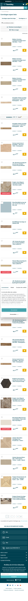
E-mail (6, 537)
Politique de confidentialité (8, 590)
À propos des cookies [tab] (21, 287)
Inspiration (3, 555)
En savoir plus (24, 521)
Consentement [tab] (5, 287)
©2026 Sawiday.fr (9, 588)
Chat (5, 543)
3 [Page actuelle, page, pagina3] (13, 516)
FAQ (5, 532)
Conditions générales (17, 588)
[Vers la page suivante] (21, 516)
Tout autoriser (14, 310)
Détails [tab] (12, 287)
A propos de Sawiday (5, 560)
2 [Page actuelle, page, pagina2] (10, 516)
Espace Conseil (4, 557)
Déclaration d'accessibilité (19, 590)
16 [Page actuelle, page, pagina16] (17, 516)
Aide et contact (4, 552)
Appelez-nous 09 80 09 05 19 (11, 548)
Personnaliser (14, 314)
